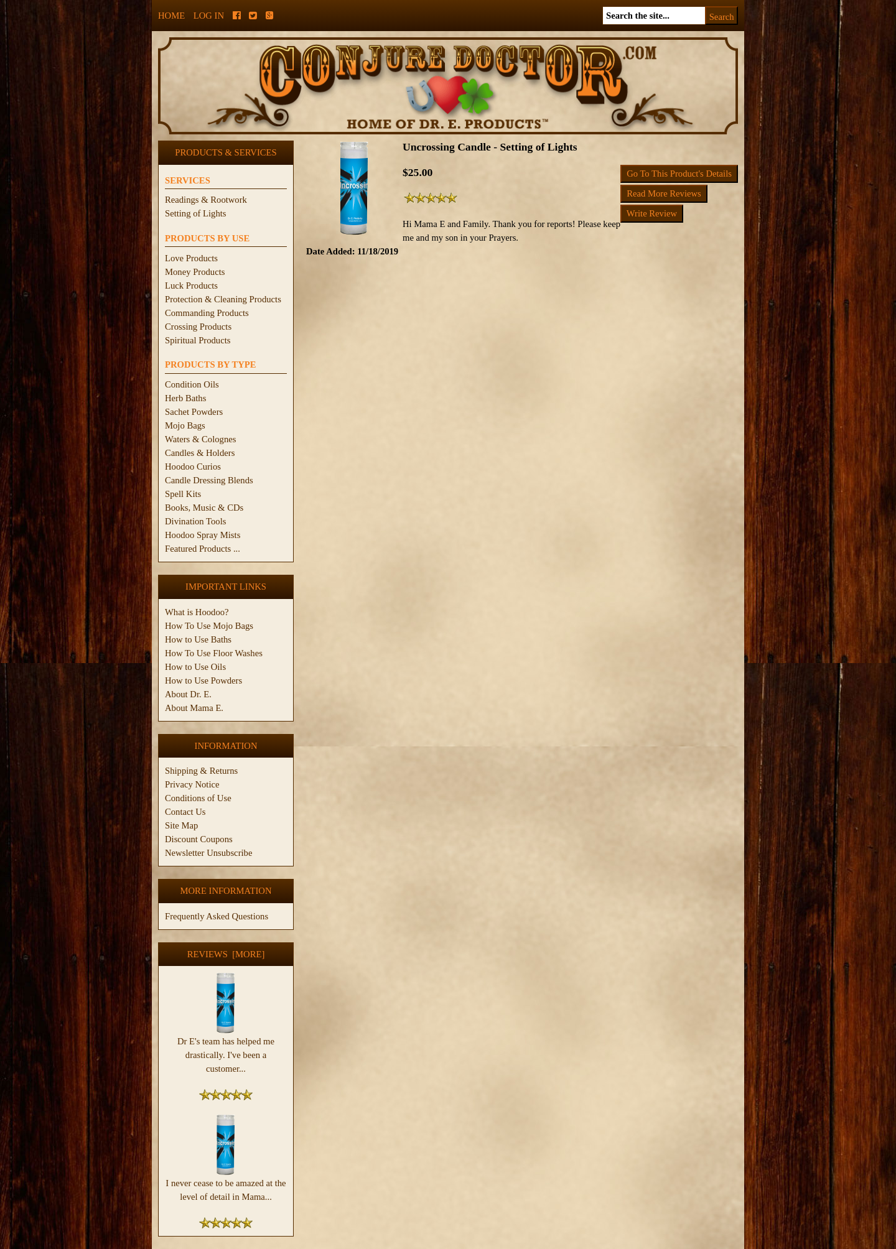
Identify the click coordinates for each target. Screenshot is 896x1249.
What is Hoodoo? (197, 612)
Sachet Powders (194, 412)
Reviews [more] (226, 954)
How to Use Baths (198, 639)
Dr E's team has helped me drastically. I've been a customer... (225, 1050)
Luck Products (191, 285)
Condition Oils (192, 384)
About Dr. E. (188, 694)
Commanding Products (207, 313)
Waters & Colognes (200, 439)
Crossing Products (198, 327)
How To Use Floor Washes (214, 653)
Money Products (195, 272)
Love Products (191, 258)
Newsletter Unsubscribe (208, 853)
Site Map (181, 825)
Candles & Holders (200, 453)
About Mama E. (194, 708)
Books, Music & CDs (204, 508)
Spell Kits (183, 494)
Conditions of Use (198, 798)
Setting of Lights (195, 213)
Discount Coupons (199, 839)
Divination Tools (195, 521)
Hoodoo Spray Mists (202, 535)
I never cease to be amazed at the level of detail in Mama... (226, 1185)
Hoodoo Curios (193, 466)
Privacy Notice (192, 784)
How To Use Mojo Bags (209, 626)
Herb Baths (185, 398)
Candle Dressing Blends (209, 480)
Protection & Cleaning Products (223, 299)
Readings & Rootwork (206, 200)
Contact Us (185, 812)
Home (171, 16)
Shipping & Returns (201, 771)
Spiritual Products (197, 340)
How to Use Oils (195, 667)
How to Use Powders (203, 680)
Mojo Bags (185, 425)
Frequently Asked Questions (216, 916)
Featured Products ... (202, 549)
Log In (209, 16)
